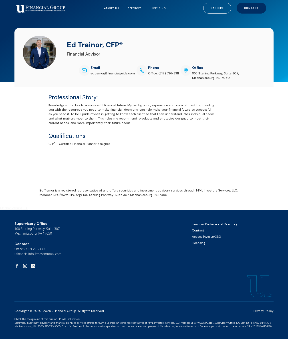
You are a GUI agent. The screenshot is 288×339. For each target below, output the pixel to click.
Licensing (198, 243)
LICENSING (158, 8)
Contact (251, 8)
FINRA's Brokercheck (69, 319)
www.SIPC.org (204, 322)
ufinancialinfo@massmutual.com (38, 254)
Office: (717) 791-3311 (163, 73)
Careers (217, 8)
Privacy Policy (264, 311)
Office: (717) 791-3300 (30, 249)
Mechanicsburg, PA (14, 208)
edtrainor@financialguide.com (113, 73)
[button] (111, 8)
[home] (40, 7)
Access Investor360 (206, 237)
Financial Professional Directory (215, 224)
